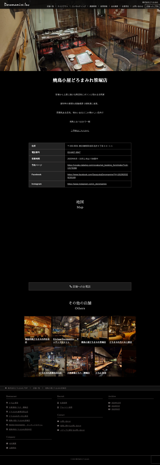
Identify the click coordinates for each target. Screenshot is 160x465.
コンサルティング (79, 6)
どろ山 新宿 (100, 373)
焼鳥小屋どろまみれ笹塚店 (93, 342)
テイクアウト (63, 6)
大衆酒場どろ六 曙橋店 (78, 373)
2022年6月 (116, 409)
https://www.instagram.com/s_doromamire (87, 184)
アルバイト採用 (66, 407)
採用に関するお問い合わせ (70, 426)
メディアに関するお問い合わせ (72, 430)
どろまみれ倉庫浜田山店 (50, 373)
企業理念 (125, 6)
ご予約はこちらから (80, 131)
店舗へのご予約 (152, 6)
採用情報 (103, 6)
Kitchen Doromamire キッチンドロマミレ (26, 425)
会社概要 (114, 6)
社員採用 (63, 403)
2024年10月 (116, 403)
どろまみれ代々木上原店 (120, 342)
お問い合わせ (138, 6)
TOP (18, 388)
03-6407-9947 (74, 152)
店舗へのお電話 (81, 286)
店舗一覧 (50, 6)
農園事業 (93, 6)
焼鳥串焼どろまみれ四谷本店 (20, 429)
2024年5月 (116, 406)
